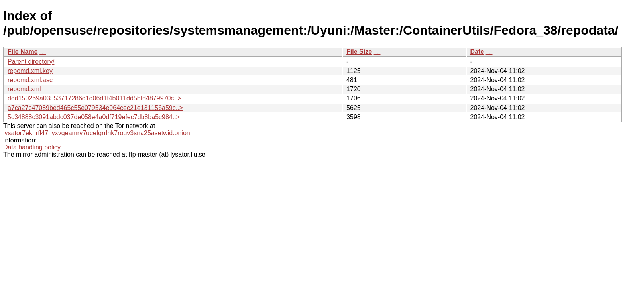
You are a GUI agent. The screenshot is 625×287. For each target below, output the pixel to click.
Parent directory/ (31, 61)
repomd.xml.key (30, 70)
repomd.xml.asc (30, 80)
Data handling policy (32, 147)
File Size (359, 51)
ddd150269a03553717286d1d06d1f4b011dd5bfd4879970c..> (94, 98)
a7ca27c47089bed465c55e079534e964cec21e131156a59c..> (95, 107)
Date (477, 51)
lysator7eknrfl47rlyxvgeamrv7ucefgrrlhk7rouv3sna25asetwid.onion (96, 133)
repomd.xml (24, 89)
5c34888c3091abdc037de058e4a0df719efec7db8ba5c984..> (94, 117)
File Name (23, 51)
